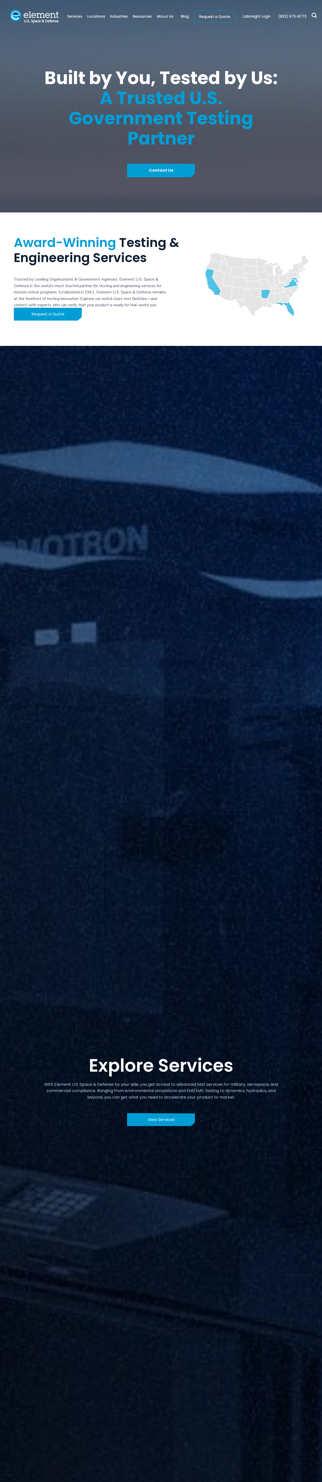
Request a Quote (214, 16)
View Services (161, 1120)
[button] (93, 16)
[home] (34, 16)
